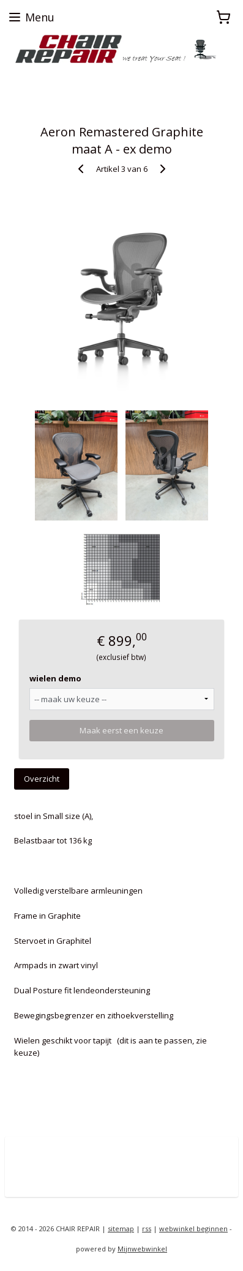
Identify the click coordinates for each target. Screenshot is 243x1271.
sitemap (121, 1228)
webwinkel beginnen (193, 1228)
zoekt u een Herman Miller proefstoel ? (77, 76)
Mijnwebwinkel (142, 1248)
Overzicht (41, 778)
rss (146, 1228)
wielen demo (55, 678)
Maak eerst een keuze (121, 730)
